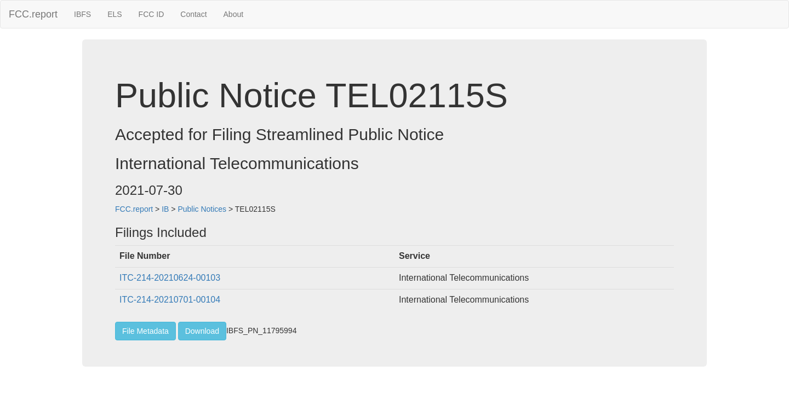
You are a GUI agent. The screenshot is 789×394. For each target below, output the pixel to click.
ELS (114, 14)
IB (165, 209)
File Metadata (145, 331)
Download (202, 331)
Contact (193, 14)
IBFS (82, 14)
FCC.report (33, 14)
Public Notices (202, 209)
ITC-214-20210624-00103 (169, 277)
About (234, 14)
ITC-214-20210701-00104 (169, 299)
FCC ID (151, 14)
